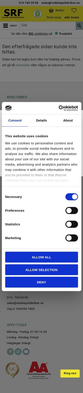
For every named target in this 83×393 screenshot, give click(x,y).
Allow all (41, 257)
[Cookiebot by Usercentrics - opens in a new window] (59, 108)
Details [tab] (41, 120)
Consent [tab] (15, 120)
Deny (41, 282)
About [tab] (68, 120)
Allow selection (41, 269)
